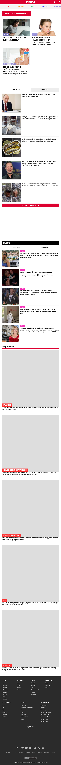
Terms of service (44, 721)
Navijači (33, 692)
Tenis (32, 687)
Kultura (4, 717)
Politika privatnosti (45, 717)
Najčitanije (16, 90)
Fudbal (33, 683)
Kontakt (42, 707)
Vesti (5, 680)
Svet (24, 703)
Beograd (5, 692)
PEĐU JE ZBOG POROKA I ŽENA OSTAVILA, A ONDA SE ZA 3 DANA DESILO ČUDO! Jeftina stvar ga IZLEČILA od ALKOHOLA (39, 163)
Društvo (5, 685)
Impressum (43, 705)
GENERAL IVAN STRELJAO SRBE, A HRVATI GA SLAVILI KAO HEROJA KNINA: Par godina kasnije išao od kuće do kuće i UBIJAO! (29, 473)
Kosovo (5, 696)
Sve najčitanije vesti (30, 205)
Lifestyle (7, 703)
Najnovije (44, 90)
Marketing (43, 710)
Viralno (48, 680)
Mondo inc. (45, 703)
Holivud (19, 687)
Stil (3, 707)
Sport (34, 680)
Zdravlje (5, 712)
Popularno (45, 247)
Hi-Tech (5, 714)
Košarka (33, 685)
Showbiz (20, 680)
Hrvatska (24, 710)
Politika (4, 683)
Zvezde (19, 685)
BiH (22, 712)
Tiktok (46, 687)
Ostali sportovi (35, 690)
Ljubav (4, 710)
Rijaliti (18, 683)
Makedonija (25, 717)
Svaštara (47, 685)
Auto (23, 719)
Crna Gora (24, 714)
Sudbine (5, 699)
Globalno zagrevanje (27, 707)
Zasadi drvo (6, 694)
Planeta (24, 705)
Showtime (33, 694)
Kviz (18, 690)
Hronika (5, 687)
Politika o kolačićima (45, 712)
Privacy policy (44, 719)
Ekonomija (5, 690)
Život (4, 705)
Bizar (46, 683)
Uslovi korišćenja (45, 714)
